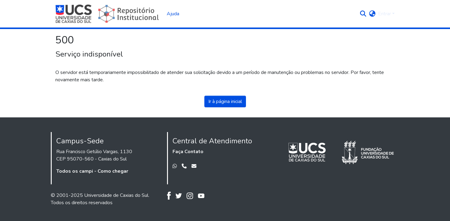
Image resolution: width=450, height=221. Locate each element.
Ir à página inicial (225, 101)
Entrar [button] (385, 13)
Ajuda (173, 13)
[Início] (108, 14)
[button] (363, 13)
